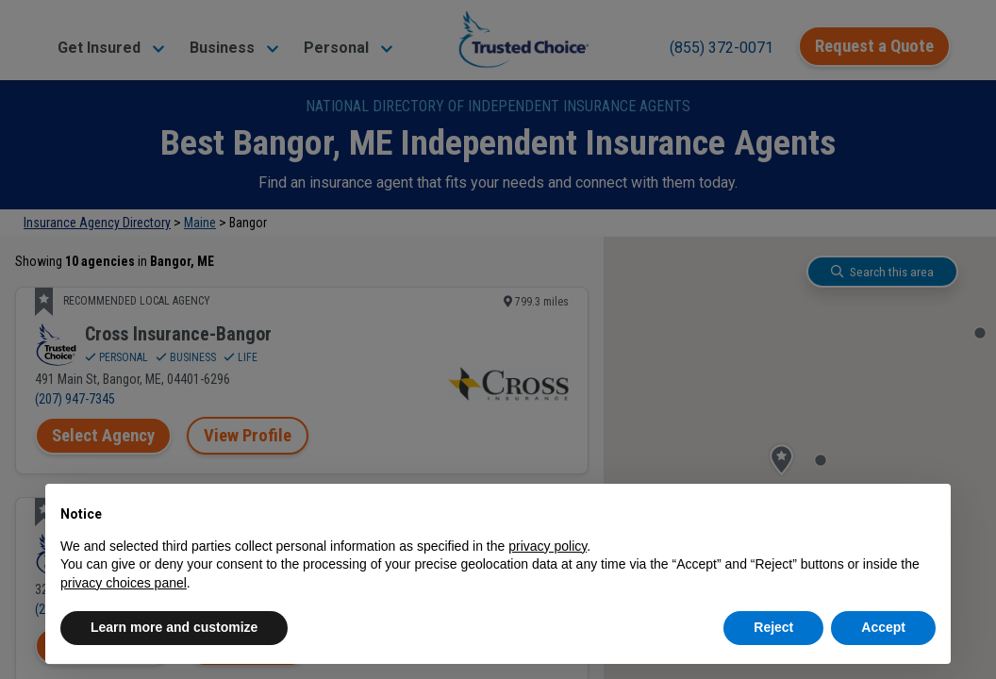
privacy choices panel (123, 582)
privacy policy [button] (547, 546)
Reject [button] (773, 627)
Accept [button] (883, 627)
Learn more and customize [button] (174, 627)
